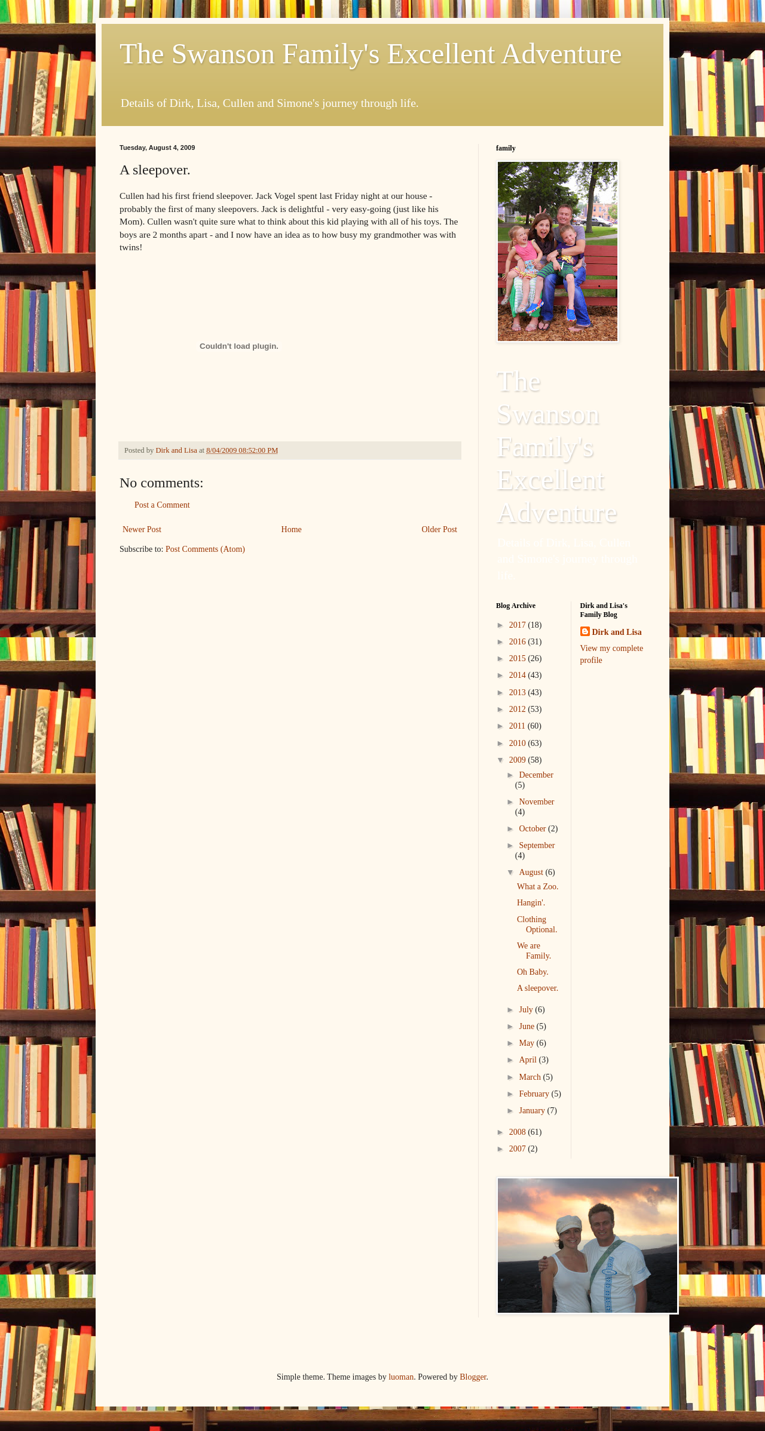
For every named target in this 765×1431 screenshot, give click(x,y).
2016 (518, 641)
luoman (401, 1376)
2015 (518, 658)
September (537, 845)
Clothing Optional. (537, 924)
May (527, 1043)
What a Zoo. (538, 886)
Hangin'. (531, 902)
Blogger (473, 1376)
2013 (518, 692)
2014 (518, 675)
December (536, 774)
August (532, 872)
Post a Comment (162, 504)
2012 (518, 709)
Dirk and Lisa (617, 632)
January (533, 1110)
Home (291, 529)
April (528, 1059)
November (536, 801)
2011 (518, 725)
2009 (518, 760)
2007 (518, 1148)
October (533, 828)
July (527, 1009)
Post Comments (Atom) (205, 549)
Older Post (440, 529)
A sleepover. (537, 988)
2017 (518, 625)
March (531, 1077)
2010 (518, 743)
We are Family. (534, 950)
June (527, 1026)
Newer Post (142, 529)
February (535, 1093)
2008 (518, 1132)
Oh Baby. (533, 972)
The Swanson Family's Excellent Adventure (371, 53)
